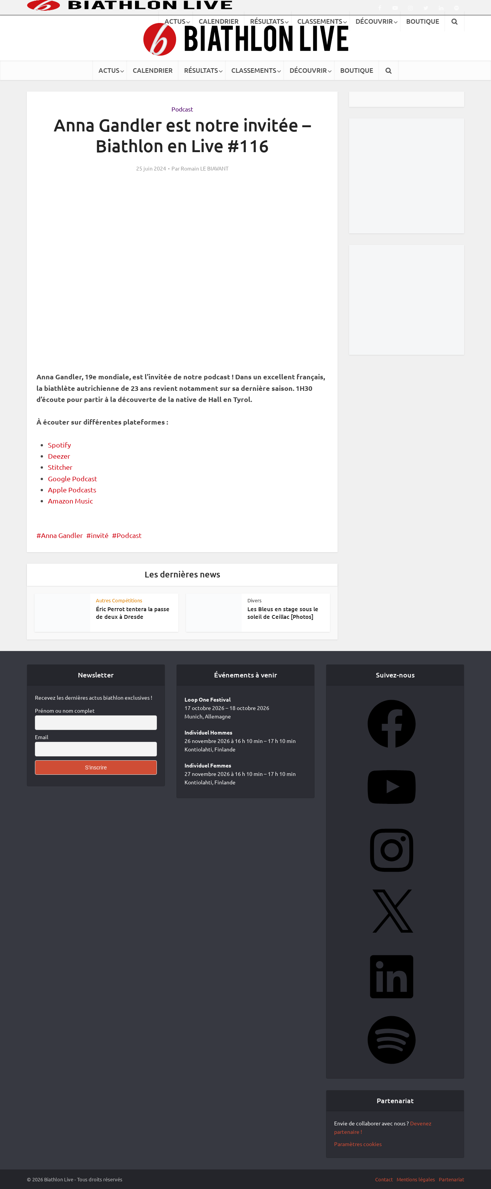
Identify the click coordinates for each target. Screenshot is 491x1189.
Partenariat (451, 1179)
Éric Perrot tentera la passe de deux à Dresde (133, 612)
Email (41, 736)
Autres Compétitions (119, 600)
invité (100, 535)
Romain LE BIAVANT (205, 168)
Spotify (59, 445)
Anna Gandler (62, 535)
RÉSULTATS (201, 70)
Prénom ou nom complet (65, 710)
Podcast (182, 109)
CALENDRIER (153, 70)
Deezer (59, 456)
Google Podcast (72, 478)
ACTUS (109, 70)
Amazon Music (70, 501)
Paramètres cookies (358, 1143)
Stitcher (60, 467)
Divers (254, 600)
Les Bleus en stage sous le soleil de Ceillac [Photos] (282, 612)
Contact (384, 1179)
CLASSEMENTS (253, 70)
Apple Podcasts (72, 489)
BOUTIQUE (356, 70)
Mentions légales (416, 1179)
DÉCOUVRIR (308, 70)
